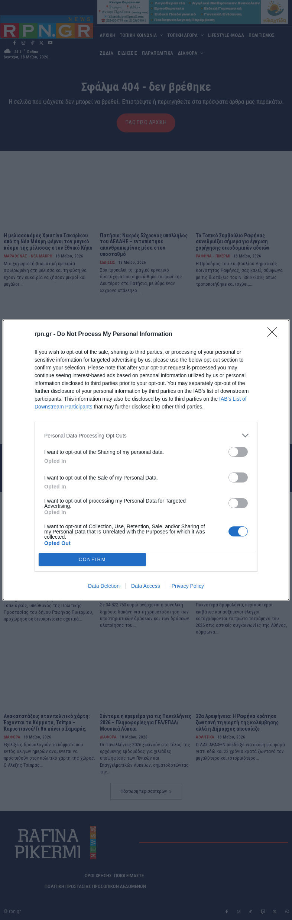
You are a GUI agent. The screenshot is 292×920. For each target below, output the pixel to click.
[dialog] (146, 460)
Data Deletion (104, 586)
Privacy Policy (188, 586)
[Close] (274, 334)
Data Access (145, 586)
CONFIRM (92, 559)
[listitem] (146, 435)
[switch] (238, 452)
